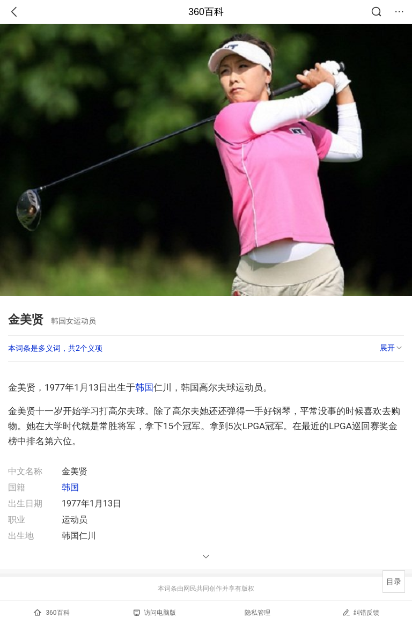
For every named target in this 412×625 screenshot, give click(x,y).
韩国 (144, 387)
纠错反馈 (360, 612)
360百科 (206, 11)
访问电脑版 (155, 612)
